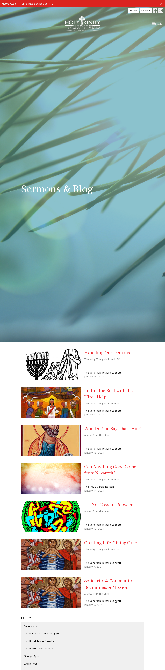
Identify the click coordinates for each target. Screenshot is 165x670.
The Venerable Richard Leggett (42, 633)
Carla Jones (30, 626)
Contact (145, 10)
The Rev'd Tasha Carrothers (40, 641)
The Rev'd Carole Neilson (38, 648)
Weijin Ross (31, 663)
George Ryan (31, 656)
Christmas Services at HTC (37, 3)
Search (133, 10)
